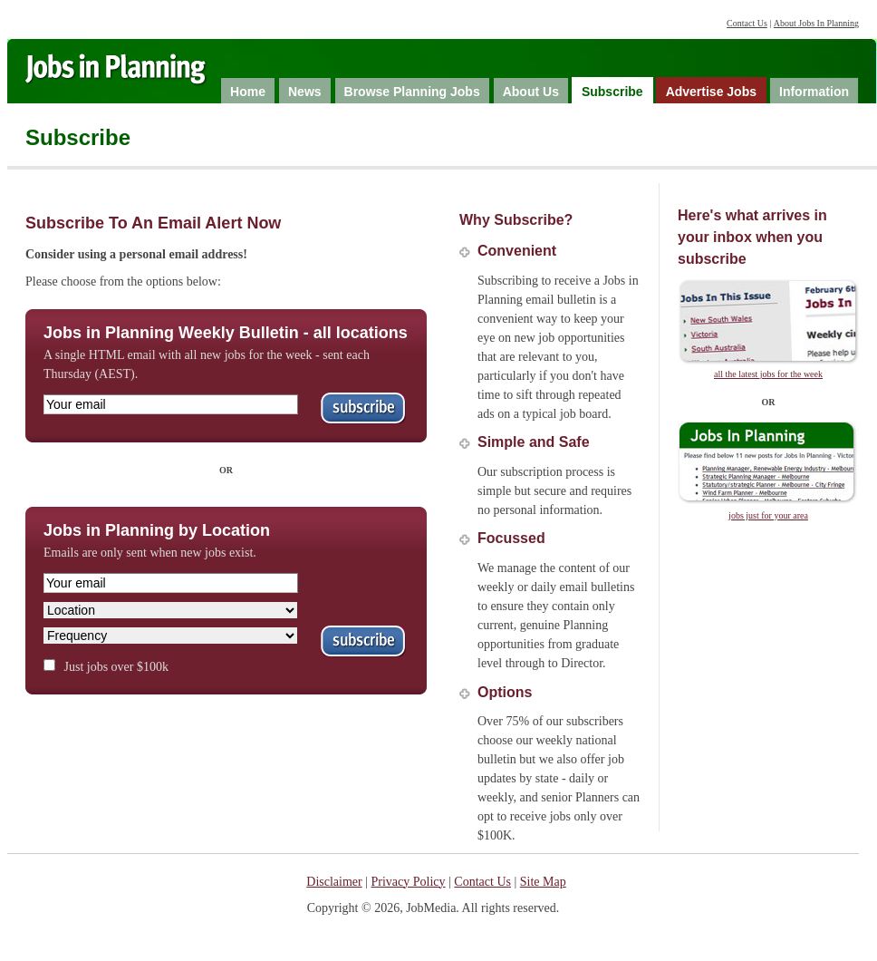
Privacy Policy (408, 881)
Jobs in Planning (133, 74)
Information (814, 91)
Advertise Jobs (711, 91)
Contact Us (747, 23)
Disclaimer (333, 881)
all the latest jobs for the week (768, 374)
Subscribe (612, 91)
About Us (531, 91)
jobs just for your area (768, 515)
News (305, 91)
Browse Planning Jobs (412, 91)
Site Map (543, 881)
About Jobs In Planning (816, 23)
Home (247, 91)
